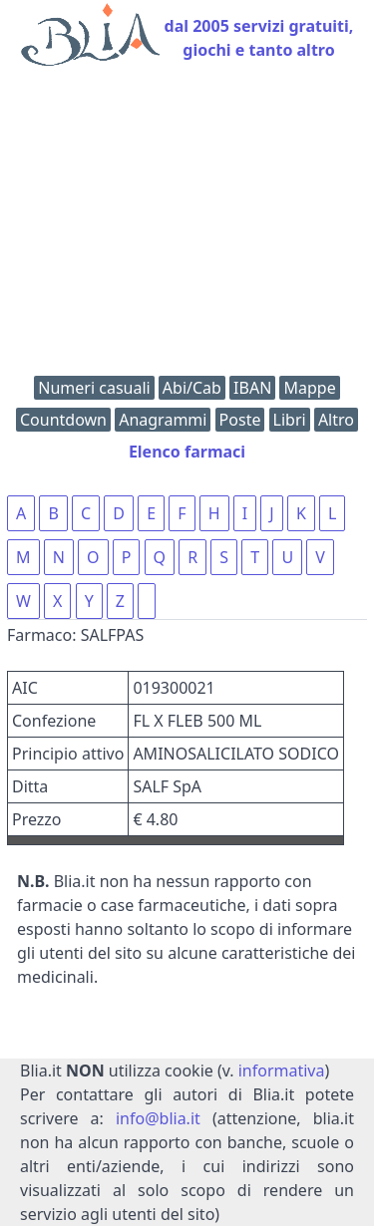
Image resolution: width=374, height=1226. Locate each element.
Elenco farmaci (187, 451)
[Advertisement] (187, 226)
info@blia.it (158, 1118)
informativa (281, 1070)
